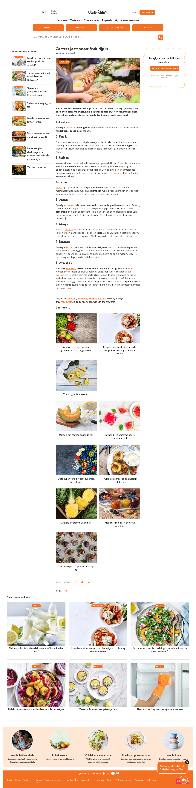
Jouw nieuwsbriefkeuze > (164, 68)
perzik (79, 142)
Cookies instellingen (87, 779)
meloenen (116, 173)
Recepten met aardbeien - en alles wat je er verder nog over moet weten (119, 350)
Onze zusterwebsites (45, 783)
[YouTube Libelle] (113, 773)
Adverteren (156, 779)
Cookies (71, 779)
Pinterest (92, 298)
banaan (69, 247)
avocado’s (71, 268)
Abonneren (143, 779)
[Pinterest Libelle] (118, 773)
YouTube (102, 298)
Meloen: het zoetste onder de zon (76, 434)
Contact (102, 779)
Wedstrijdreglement (125, 779)
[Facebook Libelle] (104, 773)
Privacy (39, 779)
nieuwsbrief (66, 301)
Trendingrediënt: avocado (76, 394)
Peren (59, 187)
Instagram (82, 298)
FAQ (112, 779)
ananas (69, 205)
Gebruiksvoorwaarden (55, 779)
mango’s (69, 229)
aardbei (69, 127)
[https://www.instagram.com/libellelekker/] (108, 773)
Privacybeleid (165, 77)
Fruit (65, 590)
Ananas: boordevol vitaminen (76, 522)
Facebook (71, 298)
